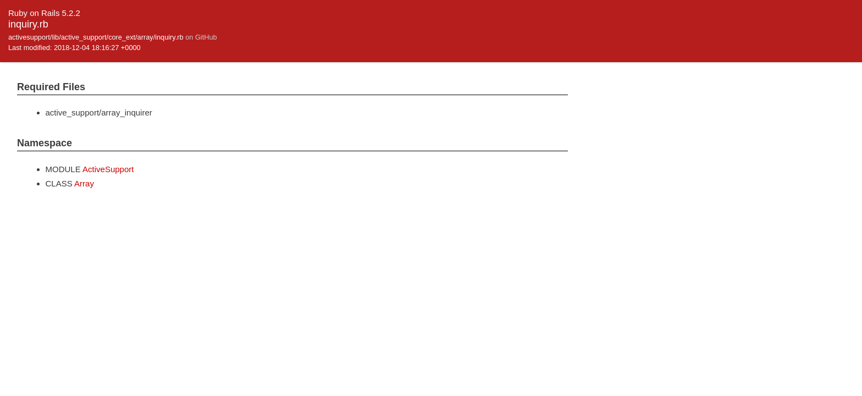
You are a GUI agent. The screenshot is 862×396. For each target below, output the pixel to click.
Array (84, 183)
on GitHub (201, 37)
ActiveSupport (108, 169)
